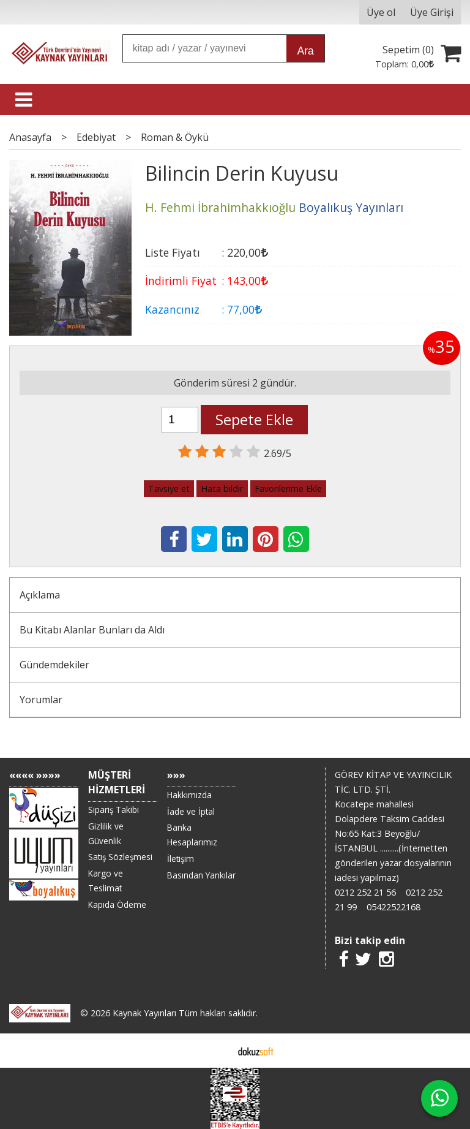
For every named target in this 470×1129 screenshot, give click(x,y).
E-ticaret (215, 1050)
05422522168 (393, 907)
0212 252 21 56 (365, 892)
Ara (305, 51)
